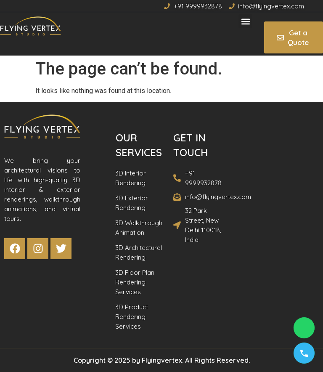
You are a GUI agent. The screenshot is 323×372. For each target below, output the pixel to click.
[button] (245, 21)
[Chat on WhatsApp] (304, 327)
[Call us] (304, 353)
